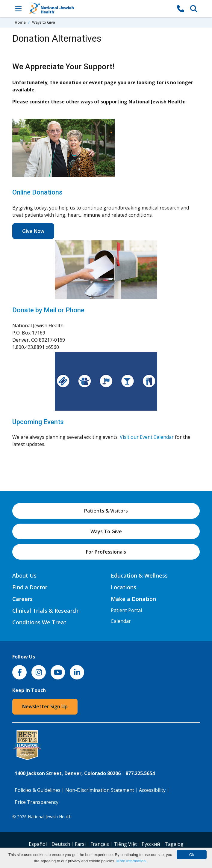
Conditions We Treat (39, 622)
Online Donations (37, 192)
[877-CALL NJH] (181, 8)
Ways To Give (106, 531)
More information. (131, 861)
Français (99, 844)
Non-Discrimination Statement (99, 790)
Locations (123, 587)
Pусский (151, 844)
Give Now (33, 231)
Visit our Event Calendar (147, 437)
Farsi (80, 844)
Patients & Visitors (106, 510)
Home (20, 22)
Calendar (121, 621)
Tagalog (174, 844)
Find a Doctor (29, 587)
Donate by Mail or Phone (48, 310)
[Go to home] (99, 8)
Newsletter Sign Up (45, 706)
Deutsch (61, 844)
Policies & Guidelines (37, 790)
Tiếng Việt (125, 844)
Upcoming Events (38, 422)
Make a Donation (133, 598)
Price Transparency (36, 802)
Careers (22, 598)
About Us (24, 575)
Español (38, 844)
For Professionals (106, 551)
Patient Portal (126, 610)
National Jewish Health (50, 816)
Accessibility (152, 790)
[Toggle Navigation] (18, 8)
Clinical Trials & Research (45, 610)
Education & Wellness (139, 575)
